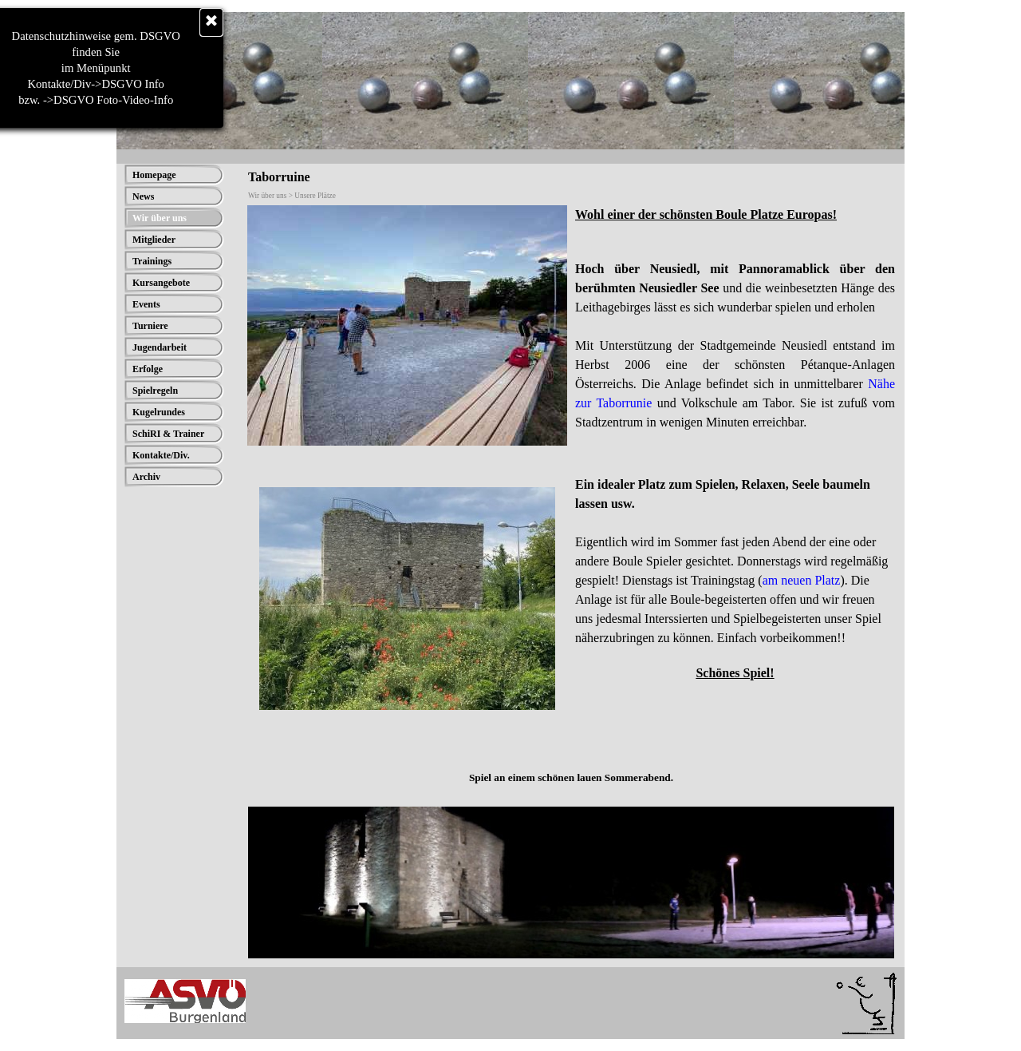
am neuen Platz (802, 580)
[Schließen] (124, 22)
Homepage (154, 174)
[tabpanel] (735, 336)
